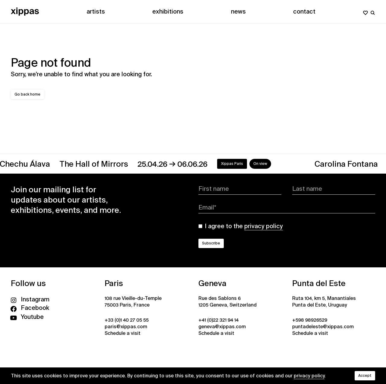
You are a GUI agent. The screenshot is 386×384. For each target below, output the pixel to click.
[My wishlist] (365, 11)
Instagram (30, 299)
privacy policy (309, 376)
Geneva (212, 283)
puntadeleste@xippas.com (323, 326)
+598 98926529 (309, 320)
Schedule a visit (123, 333)
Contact (304, 11)
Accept (365, 375)
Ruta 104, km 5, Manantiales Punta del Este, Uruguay (324, 301)
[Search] (372, 11)
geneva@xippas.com (222, 326)
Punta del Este (319, 283)
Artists (96, 11)
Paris (114, 283)
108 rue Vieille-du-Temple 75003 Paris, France (133, 301)
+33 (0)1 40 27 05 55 (127, 320)
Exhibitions (167, 11)
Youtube (27, 317)
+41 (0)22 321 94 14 (218, 320)
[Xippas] (25, 11)
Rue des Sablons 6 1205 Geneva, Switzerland (227, 301)
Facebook (30, 308)
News (238, 11)
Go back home (27, 94)
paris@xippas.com (126, 326)
